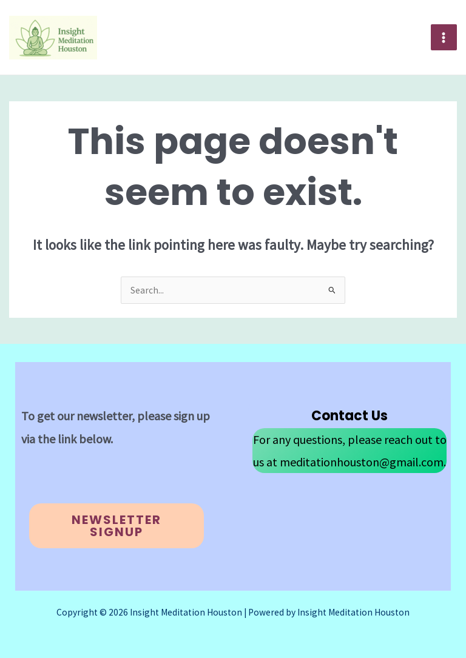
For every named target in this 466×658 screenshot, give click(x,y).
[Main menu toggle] (444, 37)
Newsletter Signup (116, 525)
